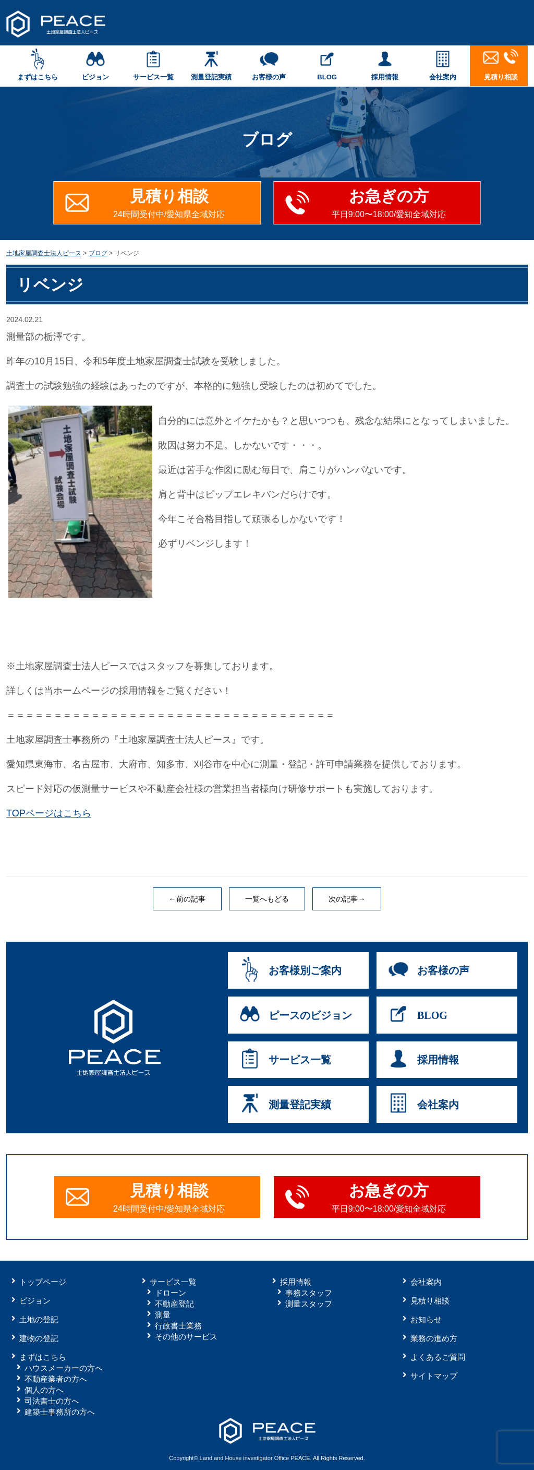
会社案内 (443, 65)
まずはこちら (37, 65)
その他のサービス (186, 1336)
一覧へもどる (267, 899)
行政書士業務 (178, 1325)
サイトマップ (433, 1375)
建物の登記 (38, 1338)
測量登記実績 (211, 65)
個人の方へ (44, 1389)
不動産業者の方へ (56, 1378)
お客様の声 (269, 65)
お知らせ (426, 1319)
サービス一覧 (153, 65)
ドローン (170, 1292)
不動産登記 (174, 1303)
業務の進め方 (433, 1338)
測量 (163, 1314)
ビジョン (95, 65)
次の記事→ (347, 899)
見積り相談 (501, 65)
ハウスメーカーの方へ (64, 1368)
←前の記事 (187, 899)
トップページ (42, 1281)
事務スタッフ (308, 1292)
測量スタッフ (308, 1303)
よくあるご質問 (437, 1357)
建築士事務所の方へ (60, 1411)
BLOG (327, 65)
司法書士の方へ (52, 1400)
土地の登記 (38, 1319)
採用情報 (385, 65)
